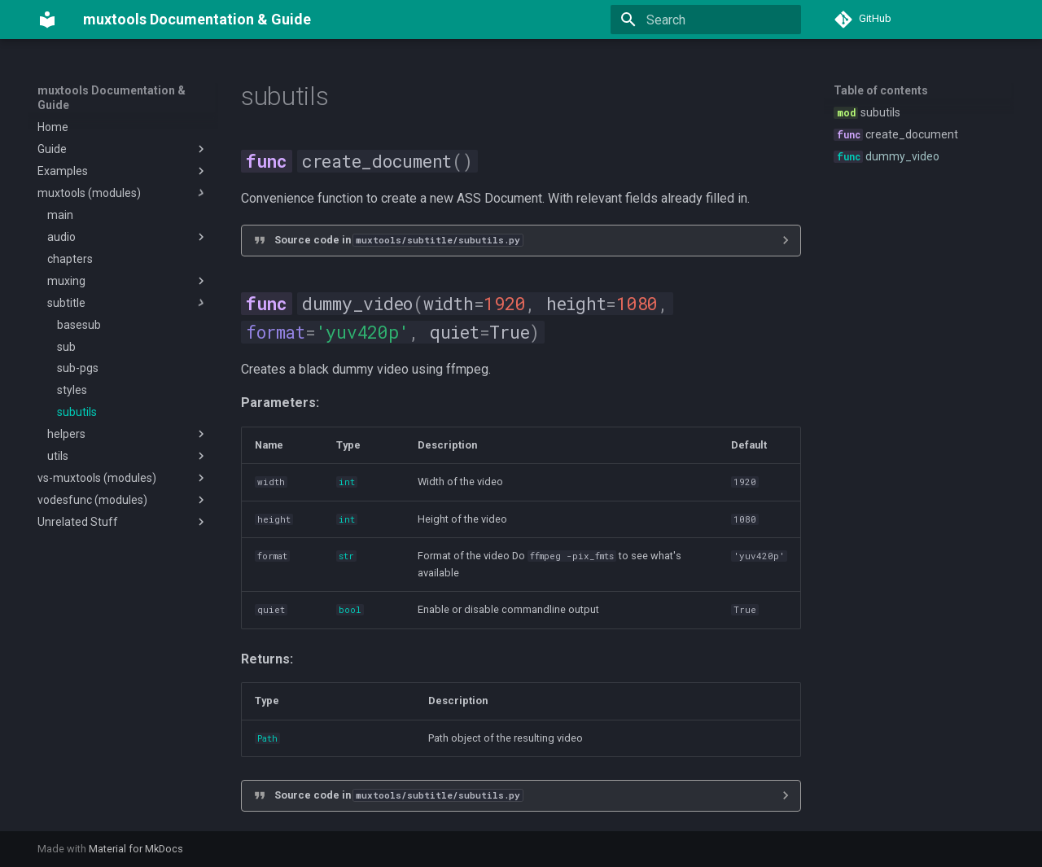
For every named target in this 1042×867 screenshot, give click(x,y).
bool (350, 609)
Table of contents (881, 90)
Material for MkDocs (136, 849)
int (347, 482)
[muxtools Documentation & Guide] (47, 19)
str (346, 556)
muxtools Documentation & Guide (111, 98)
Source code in (398, 240)
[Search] (706, 19)
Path (267, 738)
